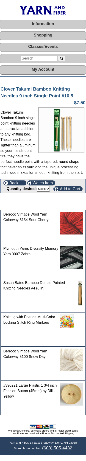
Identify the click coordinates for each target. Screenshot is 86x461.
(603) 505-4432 (57, 447)
